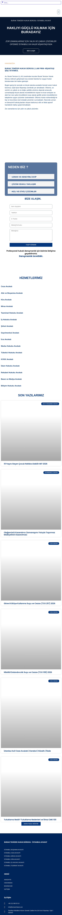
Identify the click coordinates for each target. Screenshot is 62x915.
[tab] (31, 176)
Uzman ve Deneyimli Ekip (24, 177)
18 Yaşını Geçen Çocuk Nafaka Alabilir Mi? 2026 (25, 464)
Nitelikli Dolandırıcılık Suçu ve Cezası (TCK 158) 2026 (28, 672)
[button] (58, 12)
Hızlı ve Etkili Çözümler (24, 191)
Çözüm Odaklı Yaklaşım (24, 184)
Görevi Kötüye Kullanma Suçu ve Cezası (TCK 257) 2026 (29, 603)
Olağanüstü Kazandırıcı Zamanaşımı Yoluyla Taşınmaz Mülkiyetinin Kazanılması (29, 533)
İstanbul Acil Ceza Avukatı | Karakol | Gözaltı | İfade (27, 751)
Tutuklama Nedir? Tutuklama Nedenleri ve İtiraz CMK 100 (30, 819)
